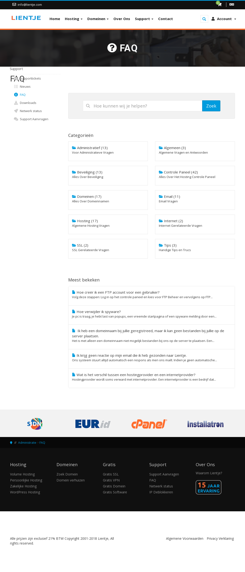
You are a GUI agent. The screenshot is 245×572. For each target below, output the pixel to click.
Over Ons (121, 18)
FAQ (20, 94)
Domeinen (98, 18)
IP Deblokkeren (161, 492)
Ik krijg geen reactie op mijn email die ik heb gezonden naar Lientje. (151, 357)
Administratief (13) (108, 150)
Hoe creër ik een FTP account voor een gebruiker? (151, 294)
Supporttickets (27, 78)
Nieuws (22, 86)
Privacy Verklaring (220, 538)
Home (55, 18)
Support (144, 18)
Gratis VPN (111, 480)
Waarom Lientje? (209, 473)
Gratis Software (115, 492)
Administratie (27, 443)
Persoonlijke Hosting (26, 480)
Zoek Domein (67, 474)
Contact (165, 18)
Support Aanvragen (31, 119)
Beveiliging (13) (108, 174)
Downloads (25, 103)
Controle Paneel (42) (195, 174)
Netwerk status (28, 111)
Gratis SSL (111, 474)
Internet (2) (195, 223)
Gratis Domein (114, 486)
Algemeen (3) (195, 150)
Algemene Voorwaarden (184, 538)
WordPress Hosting (25, 492)
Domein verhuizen (70, 480)
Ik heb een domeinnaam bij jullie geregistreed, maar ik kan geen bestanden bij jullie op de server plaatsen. (151, 335)
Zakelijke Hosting (23, 486)
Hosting (74, 18)
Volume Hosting (22, 474)
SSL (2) (108, 247)
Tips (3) (195, 247)
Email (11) (195, 199)
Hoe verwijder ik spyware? (151, 314)
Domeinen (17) (108, 199)
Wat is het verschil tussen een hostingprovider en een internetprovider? (151, 377)
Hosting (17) (108, 223)
